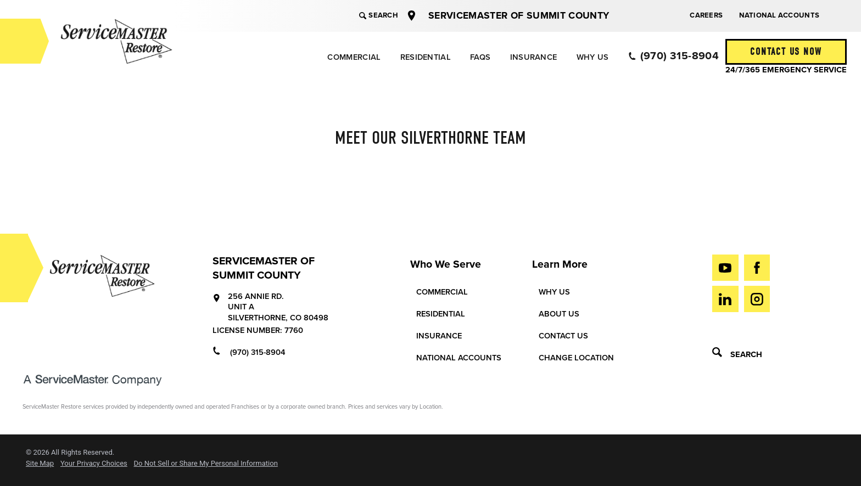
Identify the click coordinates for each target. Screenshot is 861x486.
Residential (425, 57)
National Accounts (779, 15)
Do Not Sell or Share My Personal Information (206, 463)
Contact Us (563, 336)
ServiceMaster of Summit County (519, 15)
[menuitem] (353, 57)
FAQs (480, 57)
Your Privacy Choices (93, 463)
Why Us (593, 57)
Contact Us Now (785, 52)
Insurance (533, 57)
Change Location (576, 358)
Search (378, 15)
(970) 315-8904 (673, 56)
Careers (706, 15)
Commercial (354, 57)
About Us (559, 314)
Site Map (40, 463)
